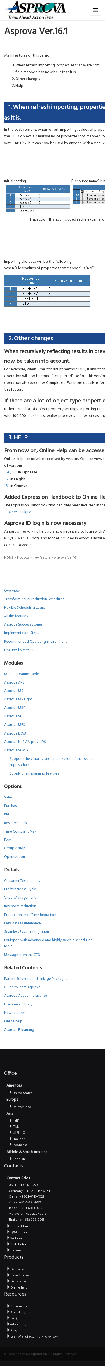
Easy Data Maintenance (22, 923)
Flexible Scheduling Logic (24, 608)
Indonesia (18, 1145)
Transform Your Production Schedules (34, 599)
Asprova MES (14, 725)
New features (14, 1013)
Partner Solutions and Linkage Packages (35, 979)
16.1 (14, 472)
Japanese (12, 512)
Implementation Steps (21, 633)
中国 (14, 1121)
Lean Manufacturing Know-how (32, 1337)
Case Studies (18, 1275)
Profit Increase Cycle (20, 889)
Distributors (17, 1244)
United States (20, 1093)
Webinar (14, 1238)
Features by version (19, 650)
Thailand (17, 1139)
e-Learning (16, 1324)
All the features (16, 616)
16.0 (7, 472)
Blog (11, 1330)
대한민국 (17, 1133)
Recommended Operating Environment (35, 642)
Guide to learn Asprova (22, 987)
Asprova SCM (16, 750)
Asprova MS (13, 691)
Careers (14, 1250)
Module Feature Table (21, 674)
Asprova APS (14, 683)
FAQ (11, 1318)
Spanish (17, 1159)
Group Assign (14, 848)
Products (23, 557)
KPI (6, 814)
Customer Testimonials (22, 881)
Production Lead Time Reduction (30, 915)
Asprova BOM (15, 734)
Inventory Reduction (20, 906)
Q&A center (16, 1232)
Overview (12, 591)
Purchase (11, 806)
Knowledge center (21, 1312)
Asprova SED (14, 716)
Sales (8, 797)
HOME (8, 557)
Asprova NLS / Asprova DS (25, 742)
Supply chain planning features (34, 774)
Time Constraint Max (20, 832)
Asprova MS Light (18, 699)
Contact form (18, 1226)
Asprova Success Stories (23, 625)
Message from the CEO (22, 955)
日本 (14, 1127)
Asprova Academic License (25, 996)
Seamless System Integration (26, 932)
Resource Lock (15, 823)
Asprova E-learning (19, 1030)
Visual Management (20, 898)
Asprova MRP (14, 708)
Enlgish (26, 512)
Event (8, 840)
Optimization (14, 857)
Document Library (18, 1004)
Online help (13, 1021)
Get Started (16, 1281)
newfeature (41, 557)
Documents (16, 1306)
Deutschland (20, 1107)
